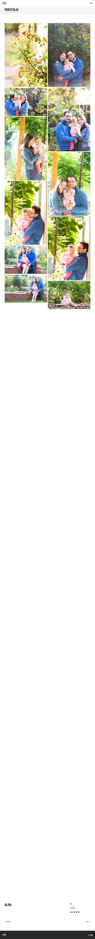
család (71, 910)
